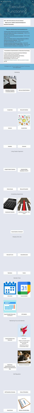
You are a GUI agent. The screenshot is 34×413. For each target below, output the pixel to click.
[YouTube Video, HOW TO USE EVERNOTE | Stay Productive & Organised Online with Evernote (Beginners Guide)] (10, 120)
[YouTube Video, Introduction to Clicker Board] (10, 181)
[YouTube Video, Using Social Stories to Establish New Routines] (10, 402)
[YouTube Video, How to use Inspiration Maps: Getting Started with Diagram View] (24, 161)
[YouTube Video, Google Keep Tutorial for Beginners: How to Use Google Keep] (10, 102)
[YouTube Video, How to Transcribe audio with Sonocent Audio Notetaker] (24, 138)
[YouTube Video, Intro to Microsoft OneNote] (24, 102)
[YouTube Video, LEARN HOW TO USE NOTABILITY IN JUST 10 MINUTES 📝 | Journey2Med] (10, 138)
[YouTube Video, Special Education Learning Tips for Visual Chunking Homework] (17, 223)
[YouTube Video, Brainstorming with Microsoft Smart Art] (24, 181)
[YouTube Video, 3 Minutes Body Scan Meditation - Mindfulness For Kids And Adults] (10, 357)
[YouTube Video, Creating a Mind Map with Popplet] (10, 161)
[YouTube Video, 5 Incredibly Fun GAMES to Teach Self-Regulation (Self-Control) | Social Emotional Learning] (10, 384)
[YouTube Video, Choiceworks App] (24, 246)
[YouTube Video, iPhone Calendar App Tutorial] (24, 306)
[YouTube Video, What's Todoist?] (24, 265)
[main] (17, 9)
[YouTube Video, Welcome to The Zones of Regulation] (24, 384)
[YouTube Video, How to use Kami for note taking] (24, 82)
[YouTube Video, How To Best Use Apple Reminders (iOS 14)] (10, 265)
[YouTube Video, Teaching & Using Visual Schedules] (10, 330)
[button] (1, 1)
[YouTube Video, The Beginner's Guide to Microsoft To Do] (10, 246)
